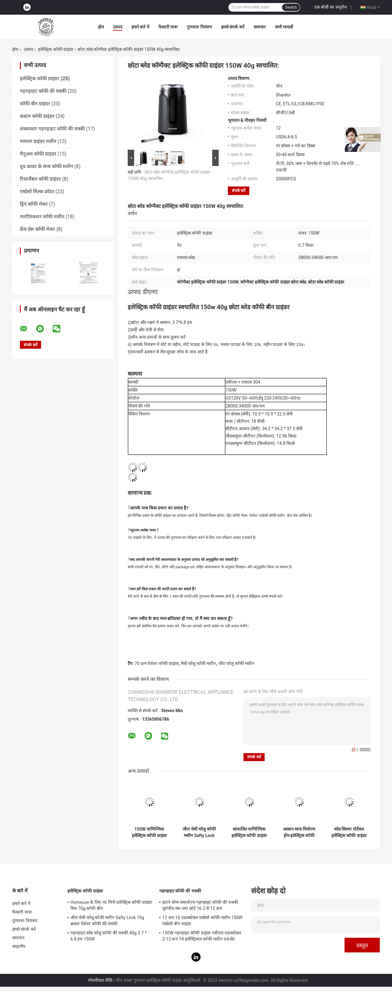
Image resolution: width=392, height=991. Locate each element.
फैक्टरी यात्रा (168, 26)
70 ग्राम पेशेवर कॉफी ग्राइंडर (156, 663)
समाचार (260, 26)
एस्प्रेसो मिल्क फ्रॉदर (37, 191)
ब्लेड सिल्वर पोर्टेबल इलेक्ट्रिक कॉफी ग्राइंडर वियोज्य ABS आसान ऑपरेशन (349, 832)
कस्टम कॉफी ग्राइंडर (37, 116)
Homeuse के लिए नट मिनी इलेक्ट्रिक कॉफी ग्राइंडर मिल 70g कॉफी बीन (111, 905)
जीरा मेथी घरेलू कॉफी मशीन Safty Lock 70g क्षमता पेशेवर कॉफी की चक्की (199, 832)
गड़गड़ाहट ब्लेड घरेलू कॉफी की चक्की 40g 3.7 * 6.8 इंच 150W (108, 935)
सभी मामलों (284, 26)
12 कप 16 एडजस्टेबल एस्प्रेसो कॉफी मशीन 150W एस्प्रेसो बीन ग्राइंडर (202, 920)
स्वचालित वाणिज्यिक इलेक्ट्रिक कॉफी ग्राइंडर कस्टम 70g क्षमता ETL (249, 832)
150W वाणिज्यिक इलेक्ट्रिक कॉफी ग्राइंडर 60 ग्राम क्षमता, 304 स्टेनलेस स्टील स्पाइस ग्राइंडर (149, 832)
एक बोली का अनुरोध (330, 7)
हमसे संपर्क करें (232, 26)
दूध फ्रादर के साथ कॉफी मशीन (46, 166)
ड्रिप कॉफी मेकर (34, 204)
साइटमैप (19, 946)
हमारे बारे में (140, 26)
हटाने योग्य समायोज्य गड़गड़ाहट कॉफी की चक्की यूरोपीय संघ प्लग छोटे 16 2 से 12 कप (200, 905)
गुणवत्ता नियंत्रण (199, 26)
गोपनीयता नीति (100, 980)
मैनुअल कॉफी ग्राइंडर (38, 154)
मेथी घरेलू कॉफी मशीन (198, 663)
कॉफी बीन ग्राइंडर (35, 104)
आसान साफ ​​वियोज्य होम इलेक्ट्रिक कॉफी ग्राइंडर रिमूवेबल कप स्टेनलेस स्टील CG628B (299, 832)
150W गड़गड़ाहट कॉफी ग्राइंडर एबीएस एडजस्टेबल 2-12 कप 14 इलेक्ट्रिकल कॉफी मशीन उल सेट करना (201, 936)
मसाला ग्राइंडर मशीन (38, 141)
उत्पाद (117, 26)
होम (101, 26)
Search (291, 7)
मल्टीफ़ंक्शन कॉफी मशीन (42, 217)
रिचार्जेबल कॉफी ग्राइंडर (40, 179)
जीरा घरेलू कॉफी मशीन (236, 663)
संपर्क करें (238, 190)
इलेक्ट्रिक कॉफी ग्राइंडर (55, 49)
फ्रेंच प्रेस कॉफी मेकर (37, 229)
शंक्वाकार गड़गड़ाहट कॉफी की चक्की (52, 129)
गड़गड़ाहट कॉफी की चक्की (43, 91)
